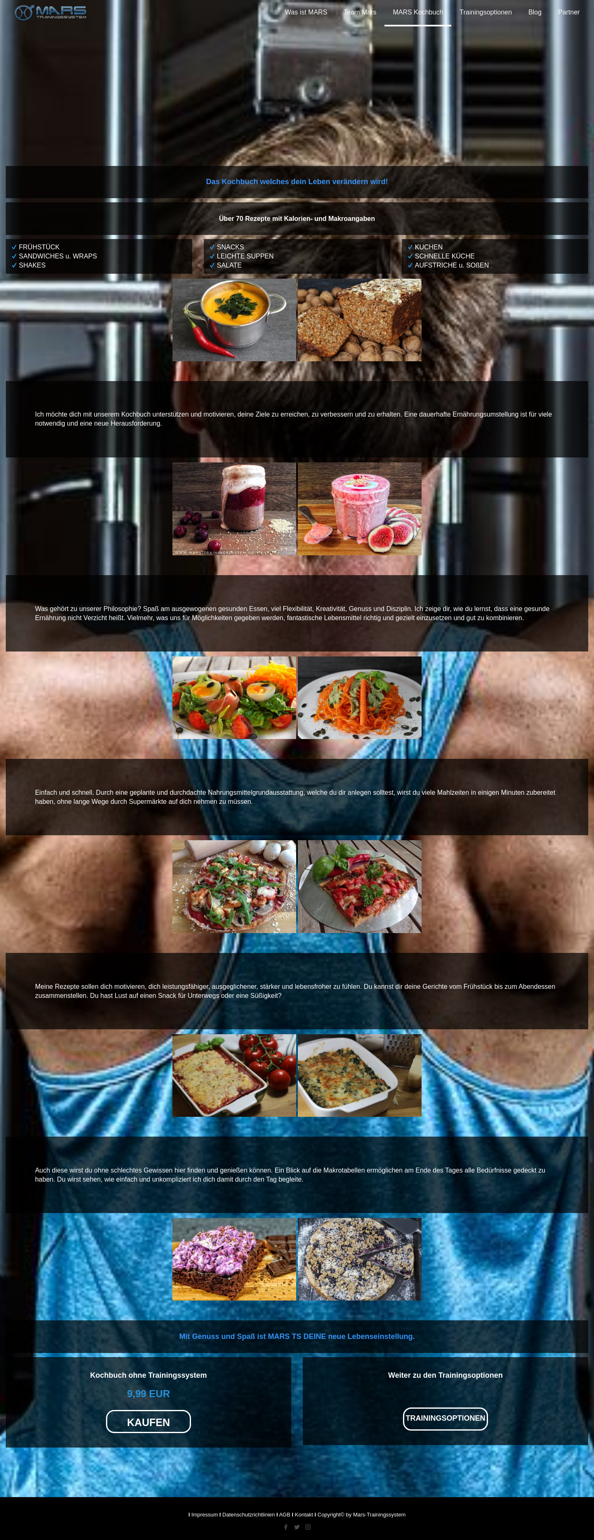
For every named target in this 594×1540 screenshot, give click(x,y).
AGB (284, 1515)
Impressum (204, 1515)
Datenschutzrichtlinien (248, 1515)
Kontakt (304, 1515)
